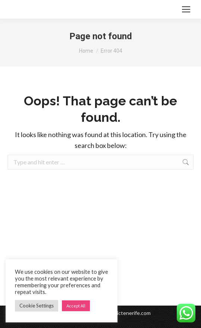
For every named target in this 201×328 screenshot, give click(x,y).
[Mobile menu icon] (186, 9)
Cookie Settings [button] (36, 306)
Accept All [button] (75, 305)
